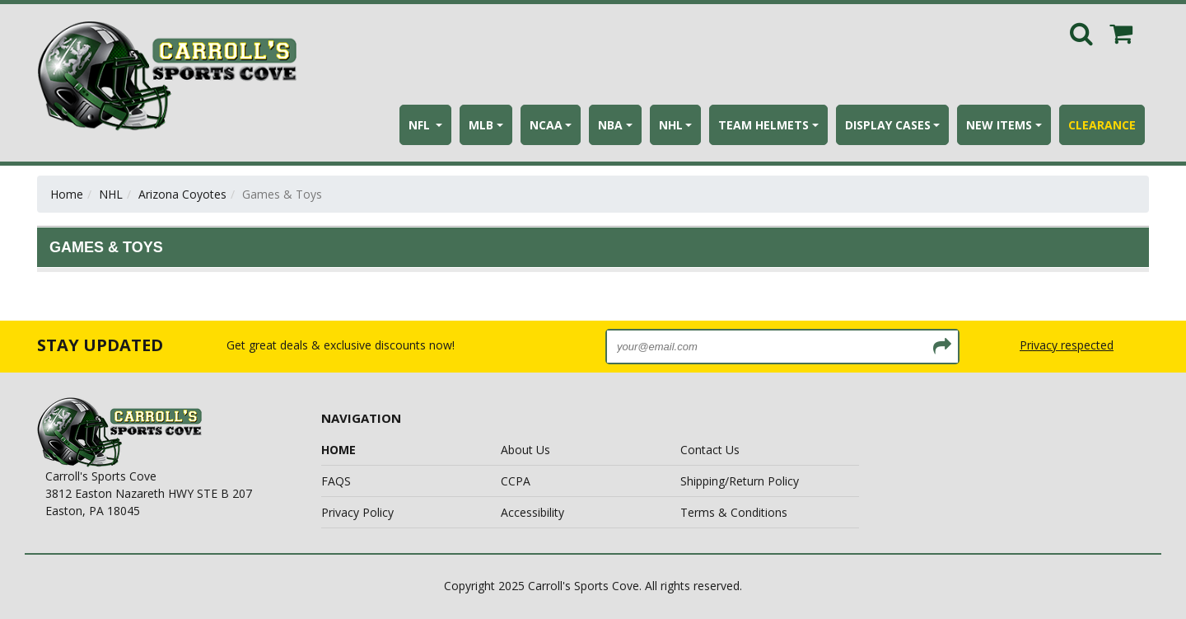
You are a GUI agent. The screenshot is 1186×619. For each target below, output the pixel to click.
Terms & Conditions (733, 512)
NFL (421, 125)
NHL (671, 125)
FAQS (336, 481)
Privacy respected (1067, 345)
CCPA (515, 481)
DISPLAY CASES (888, 125)
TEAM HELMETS (763, 125)
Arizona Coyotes (182, 194)
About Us (525, 449)
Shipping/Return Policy (739, 481)
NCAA (546, 125)
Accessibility (532, 512)
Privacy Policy (357, 512)
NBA (610, 125)
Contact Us (710, 449)
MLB (481, 125)
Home (66, 194)
